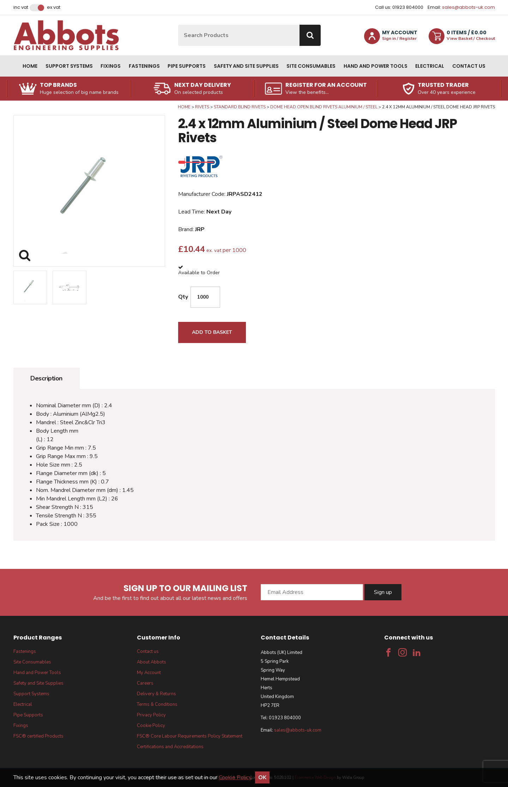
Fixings (111, 66)
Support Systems (69, 66)
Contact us (468, 66)
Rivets (202, 107)
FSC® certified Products (38, 736)
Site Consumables (310, 66)
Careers (145, 683)
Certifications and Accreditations (170, 747)
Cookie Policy (151, 725)
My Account (149, 672)
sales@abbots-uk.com (468, 7)
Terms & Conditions (157, 704)
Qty (183, 297)
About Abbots (151, 662)
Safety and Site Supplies (246, 66)
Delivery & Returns (156, 694)
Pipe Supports (187, 66)
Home (30, 66)
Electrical (429, 66)
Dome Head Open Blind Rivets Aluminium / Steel (323, 107)
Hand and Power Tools (375, 66)
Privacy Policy (151, 715)
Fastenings (144, 66)
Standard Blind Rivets (240, 107)
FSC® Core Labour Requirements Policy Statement (189, 736)
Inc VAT (20, 7)
